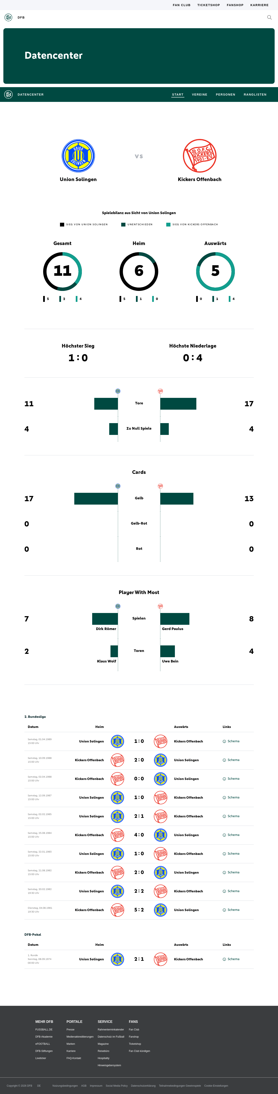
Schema (231, 741)
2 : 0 (139, 760)
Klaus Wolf (106, 661)
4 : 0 (139, 835)
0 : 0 (139, 778)
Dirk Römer (106, 629)
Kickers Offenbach (188, 741)
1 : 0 (139, 741)
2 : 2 (139, 891)
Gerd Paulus (172, 629)
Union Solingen (91, 741)
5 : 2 (139, 910)
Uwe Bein (170, 661)
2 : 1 (139, 816)
